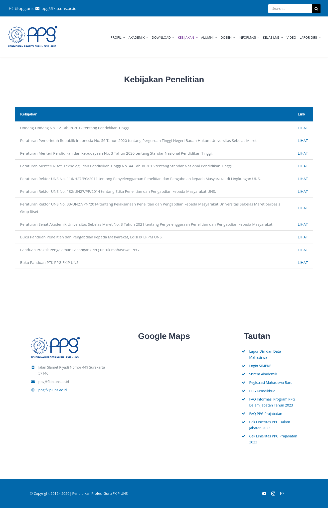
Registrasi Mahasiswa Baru (271, 382)
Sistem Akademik (263, 374)
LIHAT (303, 127)
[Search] (316, 8)
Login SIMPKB (260, 365)
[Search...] (290, 8)
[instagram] (273, 494)
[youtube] (264, 494)
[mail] (282, 494)
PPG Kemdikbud (262, 391)
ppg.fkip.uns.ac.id (52, 390)
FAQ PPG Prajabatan (265, 413)
